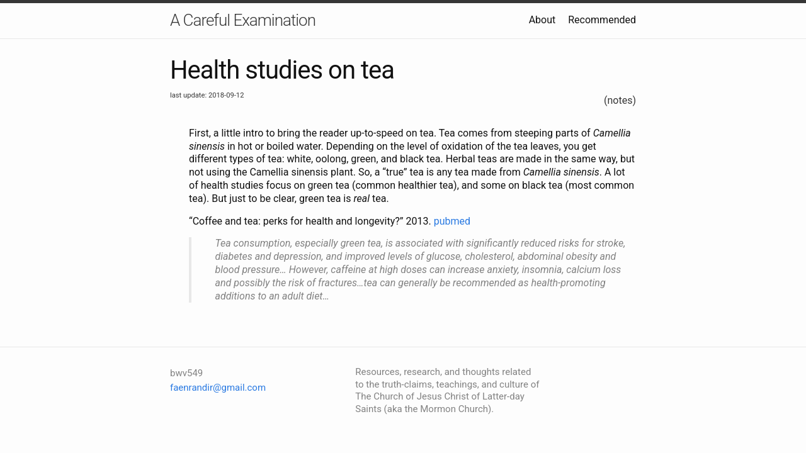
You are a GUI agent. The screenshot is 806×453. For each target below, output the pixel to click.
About (542, 20)
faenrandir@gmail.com (218, 387)
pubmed (452, 221)
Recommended (602, 20)
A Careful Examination (242, 20)
